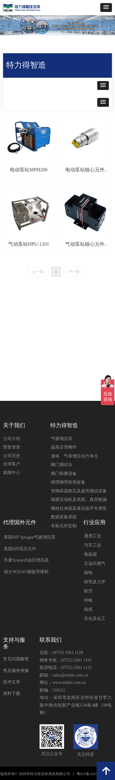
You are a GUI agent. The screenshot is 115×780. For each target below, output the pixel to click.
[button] (106, 7)
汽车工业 (92, 545)
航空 (88, 591)
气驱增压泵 (61, 438)
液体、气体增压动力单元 (74, 456)
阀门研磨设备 (64, 473)
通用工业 (92, 536)
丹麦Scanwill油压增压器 (26, 560)
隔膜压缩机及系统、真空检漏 (79, 499)
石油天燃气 (94, 563)
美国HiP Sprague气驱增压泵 (30, 537)
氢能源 (90, 554)
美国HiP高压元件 (20, 549)
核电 (88, 572)
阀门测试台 (61, 464)
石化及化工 (94, 618)
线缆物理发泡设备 (68, 482)
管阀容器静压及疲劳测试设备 (79, 491)
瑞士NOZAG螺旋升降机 (26, 571)
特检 (88, 600)
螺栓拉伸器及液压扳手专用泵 (79, 508)
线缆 (88, 609)
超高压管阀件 (64, 447)
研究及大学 (94, 582)
